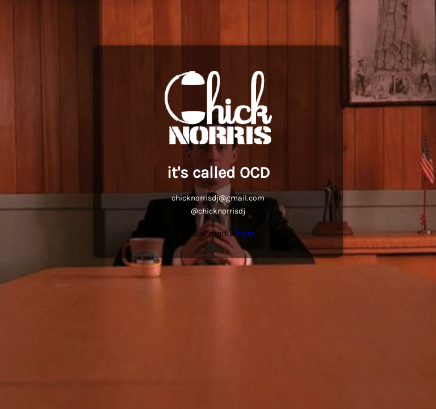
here (246, 233)
